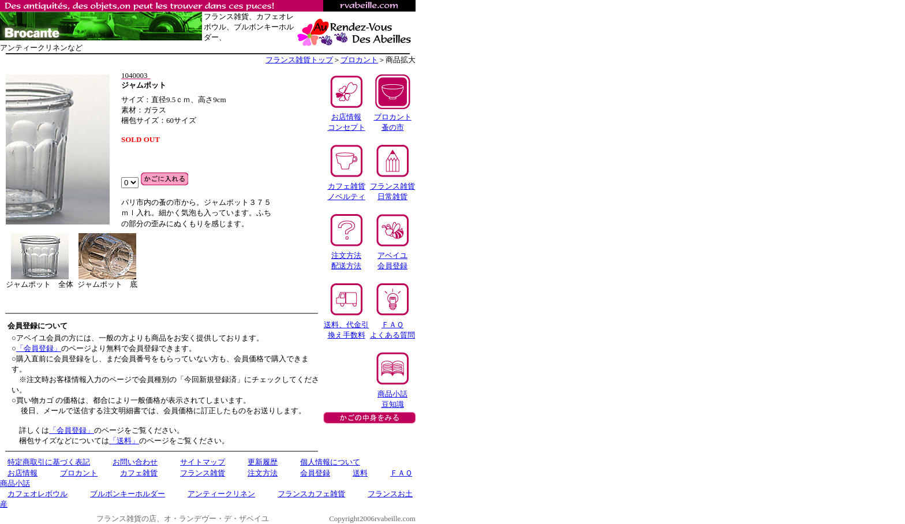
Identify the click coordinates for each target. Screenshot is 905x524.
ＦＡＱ (401, 473)
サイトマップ (202, 462)
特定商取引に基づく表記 (49, 462)
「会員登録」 (38, 348)
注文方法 (263, 473)
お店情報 (23, 473)
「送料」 (124, 440)
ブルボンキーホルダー (127, 493)
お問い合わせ (135, 462)
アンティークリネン (221, 493)
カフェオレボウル (38, 493)
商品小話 (15, 483)
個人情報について (330, 462)
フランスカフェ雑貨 (311, 493)
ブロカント (359, 59)
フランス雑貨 (202, 473)
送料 (360, 473)
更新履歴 (263, 462)
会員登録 (315, 473)
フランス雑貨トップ (299, 59)
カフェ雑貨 (139, 473)
